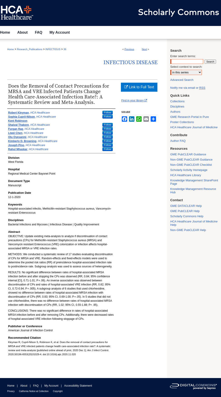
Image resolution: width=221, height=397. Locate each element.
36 (65, 49)
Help (194, 223)
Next (144, 49)
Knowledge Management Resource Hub (193, 190)
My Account (51, 385)
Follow (107, 112)
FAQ (36, 385)
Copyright (58, 391)
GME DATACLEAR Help (186, 206)
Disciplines (177, 106)
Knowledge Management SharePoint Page (194, 182)
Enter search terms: (183, 56)
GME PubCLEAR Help (185, 211)
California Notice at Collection (33, 391)
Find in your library (134, 100)
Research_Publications (29, 49)
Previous (129, 49)
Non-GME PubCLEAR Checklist (191, 164)
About (23, 385)
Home (10, 49)
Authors (175, 111)
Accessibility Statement (78, 385)
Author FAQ (178, 140)
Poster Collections (182, 122)
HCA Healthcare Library (185, 175)
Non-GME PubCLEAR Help (188, 230)
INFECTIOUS (52, 49)
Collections (177, 101)
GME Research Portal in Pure (189, 117)
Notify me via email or (187, 87)
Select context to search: (186, 66)
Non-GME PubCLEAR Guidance (191, 159)
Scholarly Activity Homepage (188, 170)
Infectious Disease (130, 62)
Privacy (11, 391)
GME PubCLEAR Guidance (188, 154)
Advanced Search (181, 80)
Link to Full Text (139, 87)
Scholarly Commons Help (186, 216)
